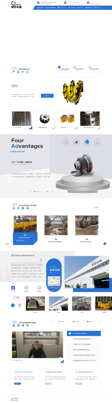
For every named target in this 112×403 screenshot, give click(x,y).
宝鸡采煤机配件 (52, 7)
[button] (7, 243)
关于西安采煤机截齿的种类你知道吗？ (82, 339)
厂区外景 (58, 312)
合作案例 (73, 7)
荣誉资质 (26, 291)
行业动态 (77, 321)
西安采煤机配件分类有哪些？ (80, 333)
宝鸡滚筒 (14, 85)
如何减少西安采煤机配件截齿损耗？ (82, 349)
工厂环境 (13, 291)
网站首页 (41, 7)
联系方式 (98, 7)
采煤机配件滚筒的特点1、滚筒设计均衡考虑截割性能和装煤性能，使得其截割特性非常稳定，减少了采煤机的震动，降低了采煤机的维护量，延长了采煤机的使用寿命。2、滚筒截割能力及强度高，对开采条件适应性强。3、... (23, 96)
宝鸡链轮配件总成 (42, 127)
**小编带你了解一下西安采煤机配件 (82, 344)
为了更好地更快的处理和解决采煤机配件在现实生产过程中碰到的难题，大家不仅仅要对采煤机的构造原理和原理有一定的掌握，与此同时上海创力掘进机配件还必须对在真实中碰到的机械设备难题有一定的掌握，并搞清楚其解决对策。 (55, 378)
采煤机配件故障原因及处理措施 (54, 372)
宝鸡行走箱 (63, 127)
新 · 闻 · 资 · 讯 (20, 325)
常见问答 (91, 321)
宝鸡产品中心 (63, 7)
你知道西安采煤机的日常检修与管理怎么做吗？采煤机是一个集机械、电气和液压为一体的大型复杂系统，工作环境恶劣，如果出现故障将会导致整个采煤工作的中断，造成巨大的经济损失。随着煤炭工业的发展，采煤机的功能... (25, 378)
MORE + (17, 383)
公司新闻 (62, 321)
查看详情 (47, 95)
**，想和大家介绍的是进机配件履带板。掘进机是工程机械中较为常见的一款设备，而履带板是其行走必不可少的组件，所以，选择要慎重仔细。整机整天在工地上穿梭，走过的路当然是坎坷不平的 (86, 378)
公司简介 (81, 7)
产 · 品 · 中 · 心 (20, 72)
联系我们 (39, 291)
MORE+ (96, 207)
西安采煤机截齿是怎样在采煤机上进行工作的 (84, 360)
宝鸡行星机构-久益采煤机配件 (89, 127)
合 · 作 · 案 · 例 (20, 208)
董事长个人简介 (19, 360)
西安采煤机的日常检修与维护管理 (24, 372)
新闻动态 (90, 7)
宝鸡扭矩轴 (18, 127)
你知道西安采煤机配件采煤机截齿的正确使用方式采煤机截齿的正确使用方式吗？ (85, 355)
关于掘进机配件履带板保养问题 (85, 372)
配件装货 (35, 312)
